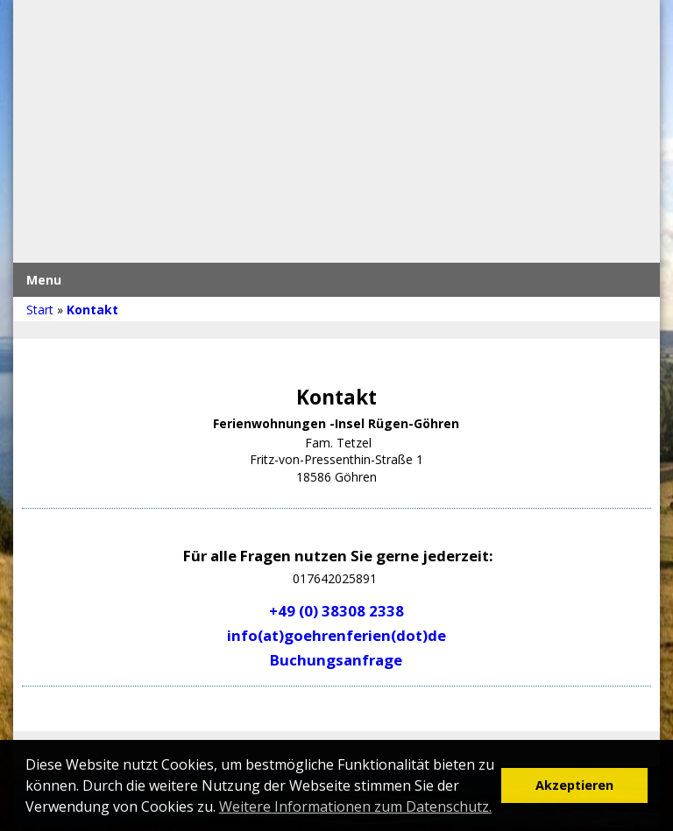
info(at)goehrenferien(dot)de (336, 635)
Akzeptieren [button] (574, 785)
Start (39, 309)
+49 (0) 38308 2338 (336, 611)
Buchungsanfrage (336, 660)
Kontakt (92, 309)
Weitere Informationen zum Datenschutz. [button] (355, 806)
